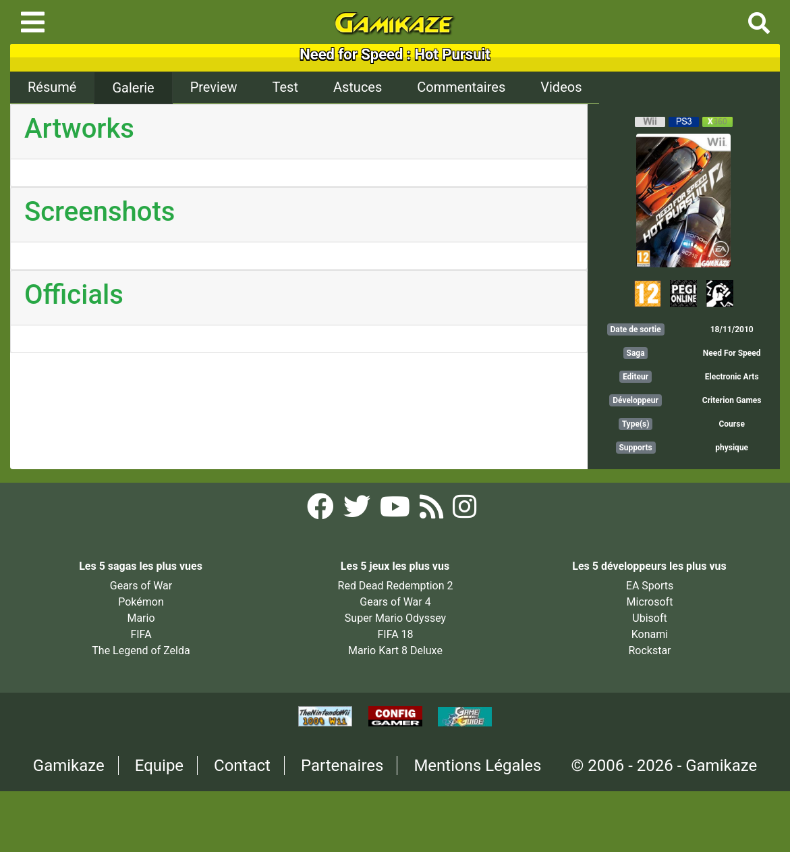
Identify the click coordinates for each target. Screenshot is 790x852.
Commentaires (461, 87)
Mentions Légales (477, 765)
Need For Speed (732, 353)
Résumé (52, 87)
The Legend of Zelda (141, 650)
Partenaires (342, 765)
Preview (213, 87)
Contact (242, 765)
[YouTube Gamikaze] (396, 510)
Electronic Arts (732, 376)
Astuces (357, 87)
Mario (140, 618)
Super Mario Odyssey (395, 618)
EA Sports (649, 585)
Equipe (159, 765)
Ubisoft (649, 618)
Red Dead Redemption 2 (395, 585)
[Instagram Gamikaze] (464, 510)
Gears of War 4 (395, 601)
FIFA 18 (395, 634)
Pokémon (141, 601)
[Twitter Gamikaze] (358, 510)
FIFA (140, 634)
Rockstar (649, 650)
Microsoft (650, 601)
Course (731, 424)
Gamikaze (69, 765)
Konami (649, 634)
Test (285, 87)
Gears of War (141, 585)
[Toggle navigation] (33, 22)
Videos (561, 87)
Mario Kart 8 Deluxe (395, 650)
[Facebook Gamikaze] (322, 510)
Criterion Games (732, 400)
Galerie (133, 88)
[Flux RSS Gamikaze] (433, 510)
